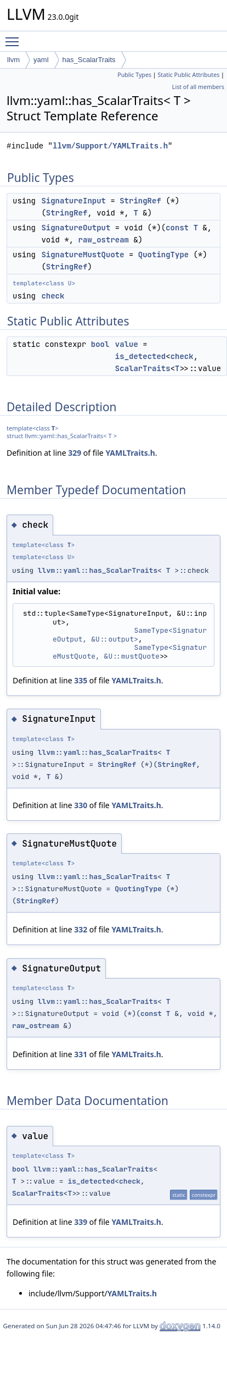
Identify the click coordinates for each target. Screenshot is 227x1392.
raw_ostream (103, 240)
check (52, 296)
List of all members (198, 87)
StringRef (140, 201)
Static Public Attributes (188, 75)
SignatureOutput (75, 228)
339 (80, 1222)
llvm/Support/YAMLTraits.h (110, 146)
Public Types (134, 75)
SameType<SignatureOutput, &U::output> (130, 635)
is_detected (140, 356)
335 (80, 680)
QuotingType (163, 254)
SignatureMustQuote (82, 254)
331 (80, 1054)
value (126, 344)
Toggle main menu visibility (14, 36)
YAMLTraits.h (130, 453)
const (177, 228)
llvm (13, 60)
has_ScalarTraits (89, 60)
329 (74, 453)
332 (80, 929)
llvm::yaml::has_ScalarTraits (97, 570)
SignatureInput (73, 201)
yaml (40, 60)
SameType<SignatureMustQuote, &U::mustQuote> (130, 652)
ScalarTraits (143, 368)
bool (100, 344)
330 (80, 805)
